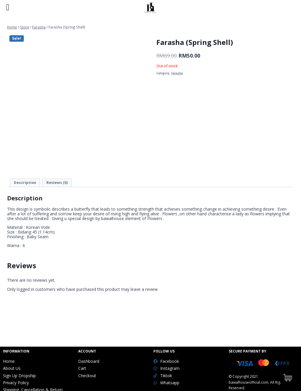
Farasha (177, 73)
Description (25, 182)
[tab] (25, 183)
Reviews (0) (57, 182)
